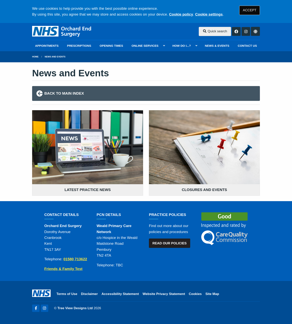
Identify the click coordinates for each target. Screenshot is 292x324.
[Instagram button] (246, 31)
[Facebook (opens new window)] (36, 308)
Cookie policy (181, 14)
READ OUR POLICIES (169, 243)
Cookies (195, 294)
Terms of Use (66, 294)
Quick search (215, 31)
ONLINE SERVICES (145, 45)
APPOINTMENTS (47, 45)
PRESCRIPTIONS (79, 45)
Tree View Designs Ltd (75, 308)
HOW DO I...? (181, 45)
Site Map (212, 294)
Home (35, 56)
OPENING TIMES (111, 45)
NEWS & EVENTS (217, 45)
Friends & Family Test (63, 269)
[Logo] (62, 31)
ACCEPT (249, 10)
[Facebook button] (236, 31)
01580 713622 (75, 259)
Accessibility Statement (120, 294)
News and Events (55, 56)
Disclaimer (89, 294)
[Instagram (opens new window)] (44, 308)
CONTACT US (247, 45)
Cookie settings (209, 14)
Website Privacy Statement (163, 294)
